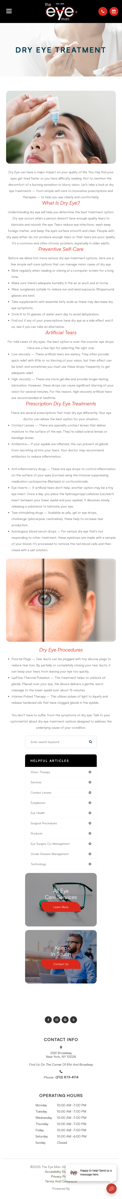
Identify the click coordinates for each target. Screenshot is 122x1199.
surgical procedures (44, 823)
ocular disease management (50, 854)
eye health (38, 813)
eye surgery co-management (50, 844)
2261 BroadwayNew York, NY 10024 (61, 1055)
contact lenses (41, 792)
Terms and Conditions (61, 1181)
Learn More (60, 907)
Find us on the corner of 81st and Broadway (61, 1064)
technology (38, 864)
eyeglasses (38, 803)
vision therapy (40, 772)
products (36, 833)
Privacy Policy (61, 1176)
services (36, 782)
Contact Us (60, 964)
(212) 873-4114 (67, 1077)
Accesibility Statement (61, 1172)
